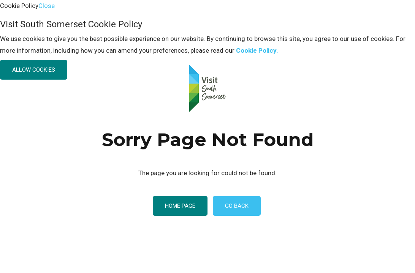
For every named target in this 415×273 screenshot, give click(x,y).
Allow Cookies (33, 69)
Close (46, 5)
